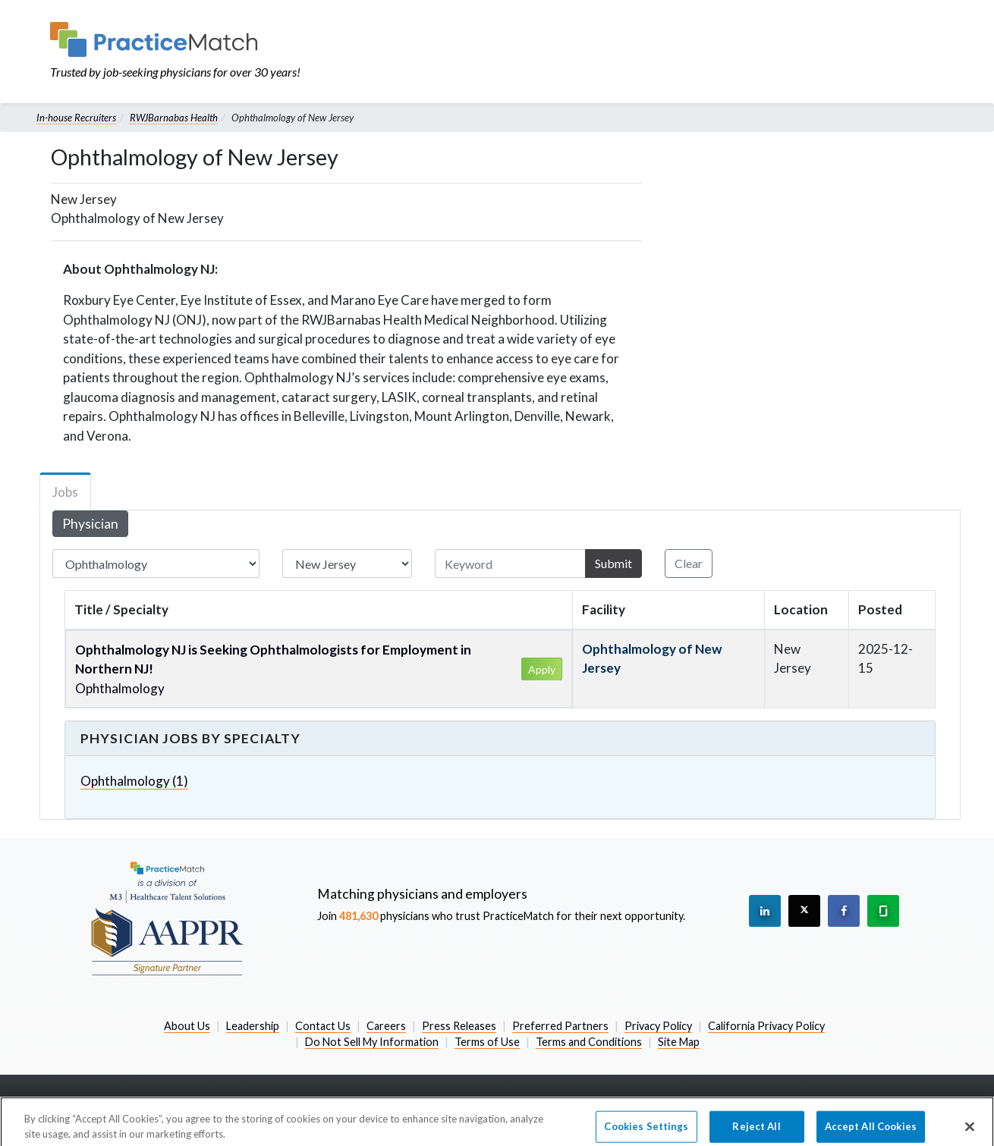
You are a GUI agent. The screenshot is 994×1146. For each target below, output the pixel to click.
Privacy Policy (658, 1025)
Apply (541, 669)
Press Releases (459, 1025)
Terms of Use (487, 1041)
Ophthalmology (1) (134, 781)
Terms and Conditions (589, 1041)
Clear (689, 563)
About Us (187, 1025)
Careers (386, 1025)
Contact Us (323, 1025)
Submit (613, 563)
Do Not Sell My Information (372, 1041)
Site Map (679, 1041)
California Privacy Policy (766, 1025)
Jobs (65, 492)
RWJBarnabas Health (174, 117)
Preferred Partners (560, 1025)
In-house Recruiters (76, 117)
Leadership (252, 1025)
